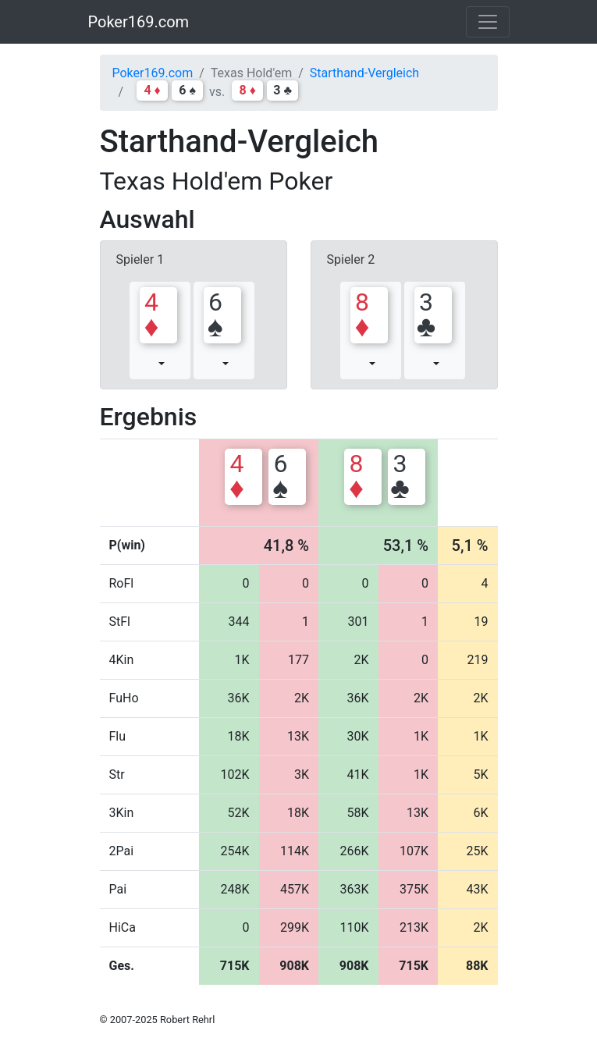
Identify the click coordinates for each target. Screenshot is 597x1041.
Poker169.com (139, 21)
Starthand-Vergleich (364, 73)
